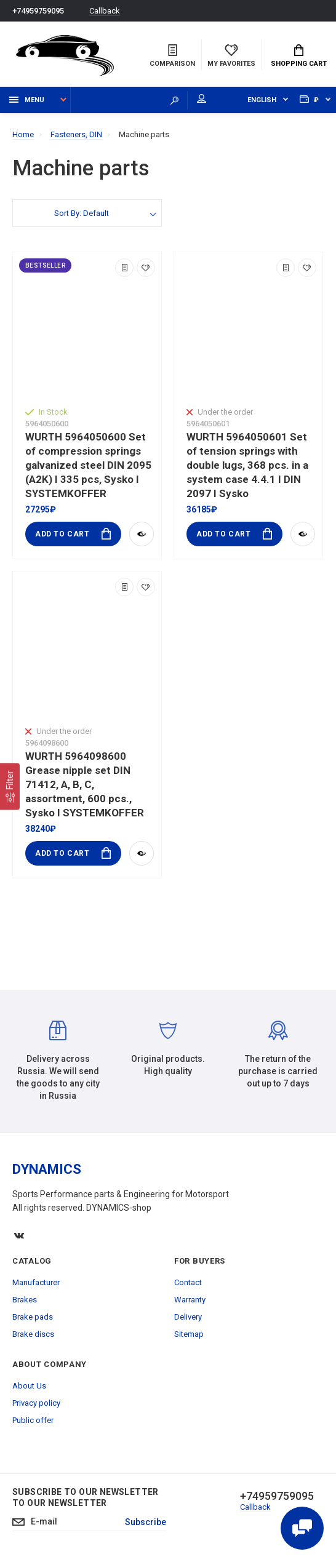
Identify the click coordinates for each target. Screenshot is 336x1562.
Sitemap (189, 1334)
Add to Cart (73, 534)
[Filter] (10, 786)
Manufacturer (36, 1282)
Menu (26, 100)
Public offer (33, 1420)
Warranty (190, 1299)
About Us (29, 1385)
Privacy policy (36, 1403)
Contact (188, 1282)
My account (201, 98)
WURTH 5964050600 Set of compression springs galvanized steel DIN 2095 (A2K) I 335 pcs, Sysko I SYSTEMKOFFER (88, 465)
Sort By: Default (81, 213)
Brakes (24, 1299)
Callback (104, 10)
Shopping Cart (299, 56)
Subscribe (145, 1522)
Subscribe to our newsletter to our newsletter (85, 1497)
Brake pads (32, 1316)
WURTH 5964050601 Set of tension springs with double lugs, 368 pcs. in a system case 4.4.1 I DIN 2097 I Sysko (247, 465)
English (261, 100)
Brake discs (33, 1334)
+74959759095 (38, 10)
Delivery (188, 1316)
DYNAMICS (46, 1169)
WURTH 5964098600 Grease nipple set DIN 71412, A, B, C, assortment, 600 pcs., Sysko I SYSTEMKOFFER (84, 784)
